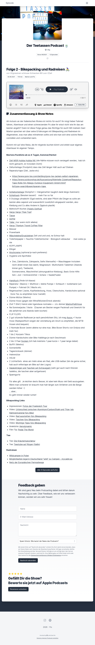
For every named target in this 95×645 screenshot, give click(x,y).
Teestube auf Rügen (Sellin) (27, 444)
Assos (70, 317)
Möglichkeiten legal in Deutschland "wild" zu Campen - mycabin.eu (40, 459)
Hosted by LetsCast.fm (47, 635)
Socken (25, 341)
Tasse (12, 215)
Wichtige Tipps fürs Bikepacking (31, 423)
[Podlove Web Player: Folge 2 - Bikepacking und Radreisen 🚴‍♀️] (47, 95)
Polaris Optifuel (34, 209)
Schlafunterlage (16, 192)
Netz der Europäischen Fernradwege (26, 462)
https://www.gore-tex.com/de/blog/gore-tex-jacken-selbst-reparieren (45, 176)
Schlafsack (14, 195)
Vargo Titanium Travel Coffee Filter (26, 225)
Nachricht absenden (28, 560)
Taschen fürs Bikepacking (28, 419)
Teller (12, 222)
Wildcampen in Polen (19, 455)
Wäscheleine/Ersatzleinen (21, 235)
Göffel (12, 219)
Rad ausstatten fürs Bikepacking (31, 416)
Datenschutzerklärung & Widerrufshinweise (46, 555)
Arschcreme (15, 252)
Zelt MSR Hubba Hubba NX (22, 160)
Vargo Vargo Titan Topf (20, 212)
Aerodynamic (25, 426)
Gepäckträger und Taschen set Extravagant (30, 368)
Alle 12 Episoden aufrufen (47, 470)
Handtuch (14, 280)
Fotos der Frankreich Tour (35, 406)
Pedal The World (26, 429)
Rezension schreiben (18, 589)
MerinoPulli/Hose (74, 304)
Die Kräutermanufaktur (24, 441)
